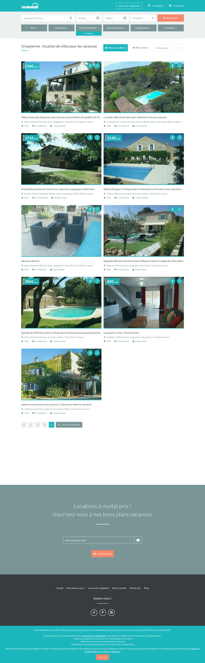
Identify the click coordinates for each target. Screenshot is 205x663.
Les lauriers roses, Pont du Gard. (121, 332)
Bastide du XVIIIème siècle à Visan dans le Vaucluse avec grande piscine (61, 332)
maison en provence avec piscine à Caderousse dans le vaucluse (56, 404)
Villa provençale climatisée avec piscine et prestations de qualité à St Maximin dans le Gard (71, 117)
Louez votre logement (129, 5)
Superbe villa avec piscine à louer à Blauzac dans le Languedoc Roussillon (143, 260)
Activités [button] (171, 27)
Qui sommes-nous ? (75, 588)
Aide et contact (119, 588)
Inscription (155, 5)
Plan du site (135, 588)
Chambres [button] (61, 27)
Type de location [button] (89, 27)
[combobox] (143, 18)
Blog (146, 588)
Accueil (59, 588)
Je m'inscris (102, 553)
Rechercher (170, 17)
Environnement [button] (116, 27)
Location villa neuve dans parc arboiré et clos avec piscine (135, 117)
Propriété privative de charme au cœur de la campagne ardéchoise (57, 189)
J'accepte (102, 657)
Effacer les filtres (115, 47)
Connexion (176, 5)
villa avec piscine (30, 260)
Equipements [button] (143, 27)
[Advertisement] (102, 456)
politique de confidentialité (94, 636)
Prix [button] (34, 27)
